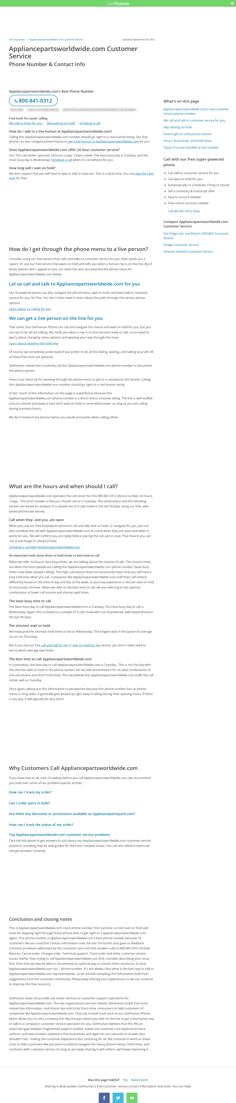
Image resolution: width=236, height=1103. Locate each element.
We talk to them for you (25, 123)
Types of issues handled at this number (191, 147)
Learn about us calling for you (30, 309)
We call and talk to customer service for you (194, 120)
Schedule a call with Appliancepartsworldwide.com (44, 547)
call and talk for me (54, 645)
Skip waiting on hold (61, 123)
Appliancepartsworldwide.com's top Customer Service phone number (196, 111)
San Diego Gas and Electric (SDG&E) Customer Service (196, 235)
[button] (232, 3)
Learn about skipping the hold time (33, 343)
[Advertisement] (82, 212)
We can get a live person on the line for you (56, 318)
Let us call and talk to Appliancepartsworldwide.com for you (74, 284)
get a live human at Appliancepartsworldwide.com (103, 141)
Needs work (139, 1080)
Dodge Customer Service (181, 245)
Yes (125, 1080)
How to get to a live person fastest (187, 134)
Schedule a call (89, 123)
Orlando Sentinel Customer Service (188, 251)
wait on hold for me (86, 645)
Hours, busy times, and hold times (187, 141)
